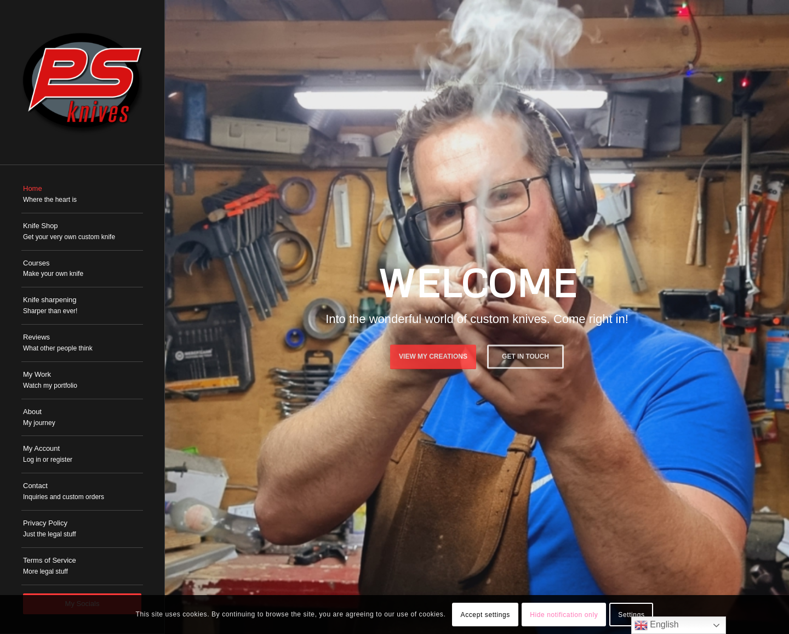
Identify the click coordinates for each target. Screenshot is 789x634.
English (656, 625)
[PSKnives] (82, 82)
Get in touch (525, 354)
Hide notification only (564, 615)
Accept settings (485, 615)
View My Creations (433, 354)
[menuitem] (82, 194)
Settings (631, 615)
